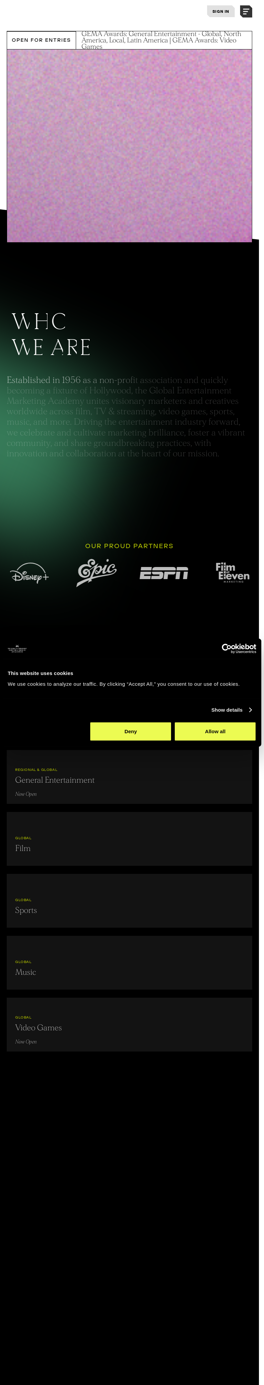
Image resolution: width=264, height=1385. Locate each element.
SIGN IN (220, 11)
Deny (131, 731)
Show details (227, 710)
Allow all (215, 731)
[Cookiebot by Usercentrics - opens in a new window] (226, 649)
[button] (246, 11)
